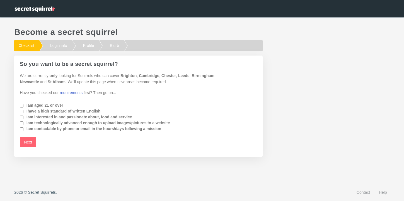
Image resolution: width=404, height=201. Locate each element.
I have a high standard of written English (62, 111)
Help (383, 192)
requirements (71, 92)
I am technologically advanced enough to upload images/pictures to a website (97, 123)
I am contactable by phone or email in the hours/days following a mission (93, 128)
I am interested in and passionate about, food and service (78, 117)
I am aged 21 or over (44, 105)
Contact (363, 192)
